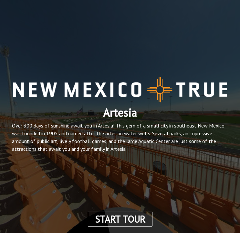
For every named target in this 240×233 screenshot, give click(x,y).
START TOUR (120, 219)
